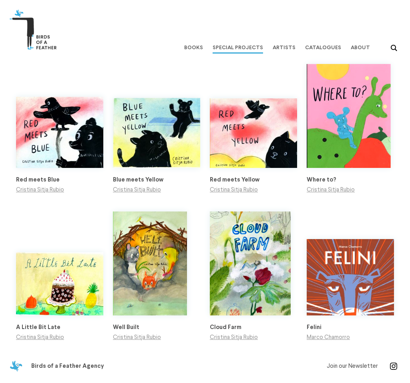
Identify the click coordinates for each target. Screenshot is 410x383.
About (360, 47)
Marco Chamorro (328, 337)
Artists (284, 47)
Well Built (126, 327)
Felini (314, 327)
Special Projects (238, 47)
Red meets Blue (38, 180)
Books (193, 47)
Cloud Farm (225, 327)
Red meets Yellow (234, 180)
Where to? (321, 180)
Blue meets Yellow (138, 180)
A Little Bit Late (38, 327)
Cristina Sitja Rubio (40, 190)
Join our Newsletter (352, 366)
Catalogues (323, 47)
